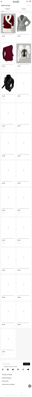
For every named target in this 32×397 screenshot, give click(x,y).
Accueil (2, 11)
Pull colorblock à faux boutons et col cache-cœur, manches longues (8, 34)
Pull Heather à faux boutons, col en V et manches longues (23, 34)
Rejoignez (26, 364)
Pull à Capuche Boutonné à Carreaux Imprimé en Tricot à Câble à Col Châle (8, 124)
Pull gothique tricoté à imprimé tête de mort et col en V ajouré (23, 154)
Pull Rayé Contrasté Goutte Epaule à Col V (23, 322)
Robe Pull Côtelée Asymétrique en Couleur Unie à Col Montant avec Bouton (23, 268)
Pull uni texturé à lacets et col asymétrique (8, 64)
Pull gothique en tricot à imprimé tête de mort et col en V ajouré (8, 154)
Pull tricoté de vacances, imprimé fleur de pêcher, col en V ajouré (23, 181)
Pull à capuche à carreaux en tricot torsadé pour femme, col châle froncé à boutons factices (8, 238)
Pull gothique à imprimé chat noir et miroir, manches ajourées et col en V (23, 64)
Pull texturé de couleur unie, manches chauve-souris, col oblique (8, 208)
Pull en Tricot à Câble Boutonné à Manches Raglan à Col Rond (8, 349)
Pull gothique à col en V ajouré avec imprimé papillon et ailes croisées (23, 94)
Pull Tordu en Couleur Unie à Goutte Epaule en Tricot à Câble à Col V (8, 322)
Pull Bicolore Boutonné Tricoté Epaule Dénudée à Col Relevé (8, 268)
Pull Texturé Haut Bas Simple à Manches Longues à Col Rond (8, 295)
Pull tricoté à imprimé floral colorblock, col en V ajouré (8, 181)
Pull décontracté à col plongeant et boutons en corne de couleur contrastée (23, 208)
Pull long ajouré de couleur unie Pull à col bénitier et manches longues (23, 124)
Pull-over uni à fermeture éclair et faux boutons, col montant (8, 94)
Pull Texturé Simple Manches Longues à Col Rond (23, 295)
